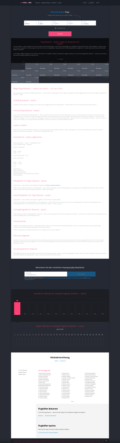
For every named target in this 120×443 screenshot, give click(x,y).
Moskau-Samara (66, 390)
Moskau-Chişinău (66, 376)
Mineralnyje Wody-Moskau (45, 385)
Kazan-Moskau (66, 391)
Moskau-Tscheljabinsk (91, 384)
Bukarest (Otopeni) (55, 185)
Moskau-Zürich (89, 388)
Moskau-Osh (89, 396)
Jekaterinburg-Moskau (45, 394)
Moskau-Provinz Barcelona (92, 376)
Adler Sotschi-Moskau (44, 379)
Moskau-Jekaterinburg (45, 393)
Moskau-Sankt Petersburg (45, 373)
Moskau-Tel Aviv (66, 379)
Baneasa (48, 185)
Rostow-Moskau (43, 391)
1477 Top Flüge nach (22, 370)
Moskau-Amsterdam (90, 381)
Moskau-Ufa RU (66, 385)
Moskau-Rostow (43, 390)
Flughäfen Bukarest (22, 372)
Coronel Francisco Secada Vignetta (48, 432)
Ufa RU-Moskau (66, 396)
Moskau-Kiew (42, 382)
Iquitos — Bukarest (60, 361)
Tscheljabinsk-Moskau (91, 387)
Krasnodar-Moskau (44, 388)
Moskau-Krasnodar (44, 387)
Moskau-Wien (66, 382)
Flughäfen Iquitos (22, 374)
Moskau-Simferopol (43, 376)
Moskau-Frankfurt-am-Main (69, 378)
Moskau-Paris (66, 373)
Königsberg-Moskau (90, 382)
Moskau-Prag (89, 379)
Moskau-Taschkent (90, 390)
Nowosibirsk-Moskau (91, 374)
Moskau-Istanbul (43, 396)
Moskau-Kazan (66, 387)
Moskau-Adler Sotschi (44, 381)
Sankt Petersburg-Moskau (45, 374)
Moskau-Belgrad (89, 394)
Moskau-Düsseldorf (90, 393)
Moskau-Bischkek (90, 391)
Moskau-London (66, 384)
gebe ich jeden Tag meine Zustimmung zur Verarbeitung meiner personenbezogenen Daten (64, 278)
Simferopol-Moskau (43, 378)
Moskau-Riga (66, 381)
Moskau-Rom (66, 388)
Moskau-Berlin (66, 398)
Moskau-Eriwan (66, 374)
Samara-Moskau (66, 393)
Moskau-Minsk (66, 394)
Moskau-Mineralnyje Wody (45, 384)
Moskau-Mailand (89, 385)
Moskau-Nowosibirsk (91, 373)
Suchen (60, 34)
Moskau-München (43, 398)
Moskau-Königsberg (90, 378)
